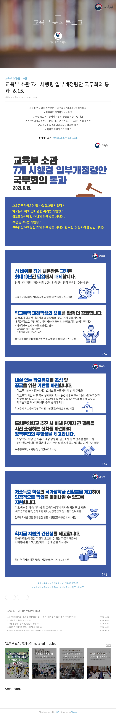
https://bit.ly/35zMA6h (65, 137)
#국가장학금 (70, 587)
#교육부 (42, 583)
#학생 (61, 587)
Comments (13, 689)
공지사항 (21, 611)
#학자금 (80, 587)
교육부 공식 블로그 (58, 23)
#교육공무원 (62, 583)
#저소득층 (53, 587)
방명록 (52, 62)
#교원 (35, 587)
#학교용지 (43, 587)
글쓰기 (42, 62)
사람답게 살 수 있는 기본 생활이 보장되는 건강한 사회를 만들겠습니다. (33, 630)
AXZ (57, 712)
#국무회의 (51, 583)
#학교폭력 (73, 583)
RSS (63, 62)
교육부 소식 (11, 611)
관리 (73, 62)
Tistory (74, 712)
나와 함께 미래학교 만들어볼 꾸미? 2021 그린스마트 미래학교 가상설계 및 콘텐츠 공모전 (40, 617)
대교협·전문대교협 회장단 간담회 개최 (21, 624)
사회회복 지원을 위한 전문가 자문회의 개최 (23, 627)
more (108, 645)
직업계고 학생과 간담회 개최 (17, 620)
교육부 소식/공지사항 (16, 78)
